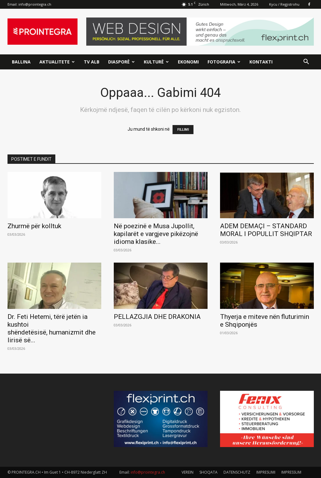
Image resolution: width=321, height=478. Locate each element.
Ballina (21, 62)
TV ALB (91, 62)
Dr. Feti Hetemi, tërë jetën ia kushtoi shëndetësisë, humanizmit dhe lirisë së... (52, 328)
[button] (306, 62)
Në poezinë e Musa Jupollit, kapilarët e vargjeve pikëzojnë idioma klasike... (156, 233)
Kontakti (261, 62)
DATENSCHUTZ (236, 472)
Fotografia (224, 62)
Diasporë (121, 62)
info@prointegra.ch (34, 4)
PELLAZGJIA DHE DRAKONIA (157, 316)
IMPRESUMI (265, 472)
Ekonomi (188, 62)
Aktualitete (57, 62)
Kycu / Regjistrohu (284, 4)
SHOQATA (208, 472)
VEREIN (187, 472)
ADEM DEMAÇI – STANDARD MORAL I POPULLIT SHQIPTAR (266, 230)
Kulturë (156, 62)
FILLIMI (183, 130)
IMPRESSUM (291, 472)
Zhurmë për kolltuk (34, 226)
